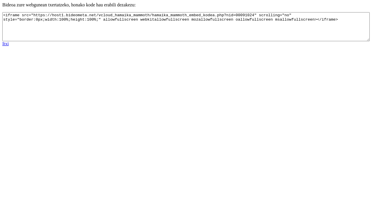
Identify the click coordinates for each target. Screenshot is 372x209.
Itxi (5, 43)
